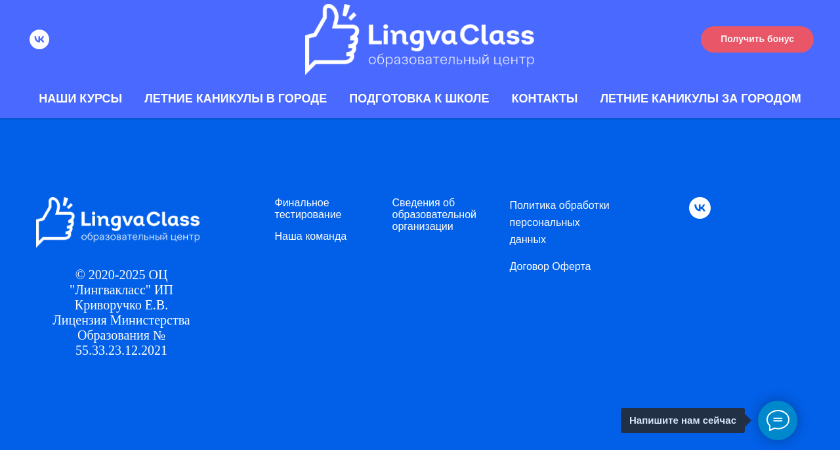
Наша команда (311, 236)
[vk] (39, 39)
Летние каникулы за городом (700, 98)
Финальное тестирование (308, 208)
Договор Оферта (550, 266)
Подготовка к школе (419, 98)
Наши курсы (80, 98)
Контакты (544, 98)
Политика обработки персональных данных (560, 222)
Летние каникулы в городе (235, 98)
